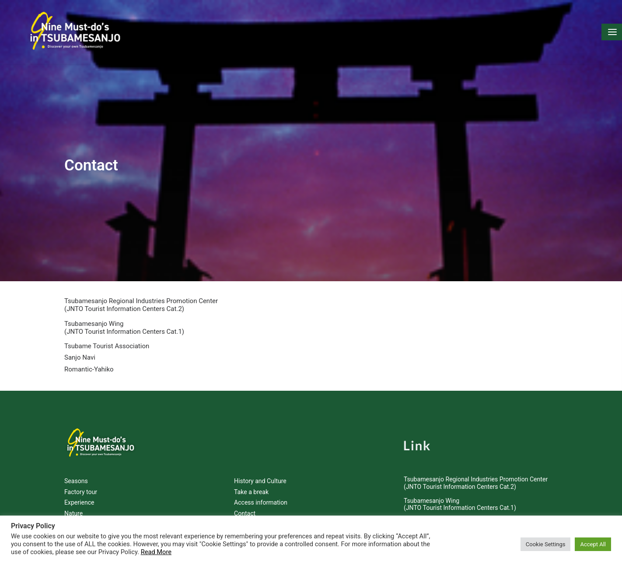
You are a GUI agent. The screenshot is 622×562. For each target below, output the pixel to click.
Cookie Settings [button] (546, 544)
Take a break (251, 484)
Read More (156, 552)
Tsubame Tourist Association (106, 339)
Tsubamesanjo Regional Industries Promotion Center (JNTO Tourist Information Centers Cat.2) (141, 298)
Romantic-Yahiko (89, 362)
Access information (260, 495)
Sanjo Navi (79, 350)
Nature (73, 506)
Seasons (76, 473)
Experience (79, 495)
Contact (244, 506)
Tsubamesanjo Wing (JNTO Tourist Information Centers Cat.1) (124, 321)
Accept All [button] (593, 544)
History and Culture (260, 473)
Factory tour (80, 484)
